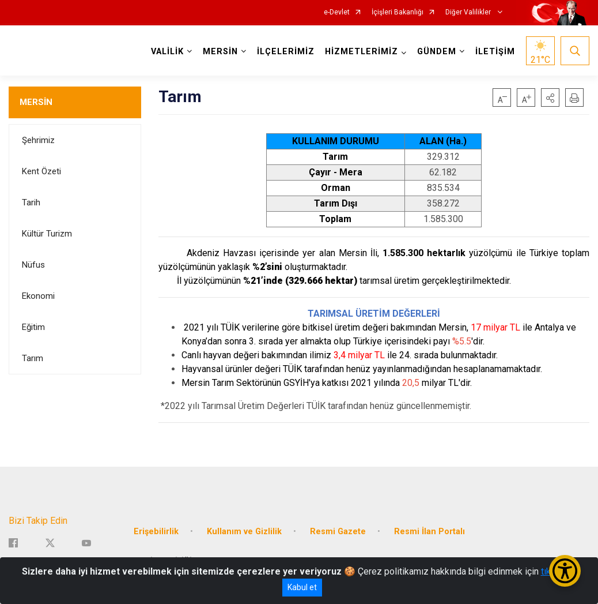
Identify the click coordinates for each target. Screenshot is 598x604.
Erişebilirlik (156, 532)
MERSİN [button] (220, 52)
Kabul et (302, 587)
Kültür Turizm (47, 233)
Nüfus (33, 265)
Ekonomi (38, 296)
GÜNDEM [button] (436, 52)
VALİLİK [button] (167, 52)
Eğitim (33, 327)
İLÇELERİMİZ (286, 52)
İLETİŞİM (495, 52)
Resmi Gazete (338, 532)
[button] (550, 97)
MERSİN (36, 102)
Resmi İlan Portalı (429, 532)
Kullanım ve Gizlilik (244, 532)
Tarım (32, 358)
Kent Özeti (41, 171)
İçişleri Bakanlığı (397, 12)
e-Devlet (337, 12)
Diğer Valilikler (469, 12)
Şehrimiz (38, 140)
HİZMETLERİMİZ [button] (361, 52)
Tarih (31, 202)
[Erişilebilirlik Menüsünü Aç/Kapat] (565, 571)
